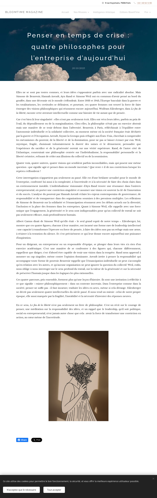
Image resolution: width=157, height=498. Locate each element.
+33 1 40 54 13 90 (144, 3)
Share (22, 440)
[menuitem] (69, 12)
